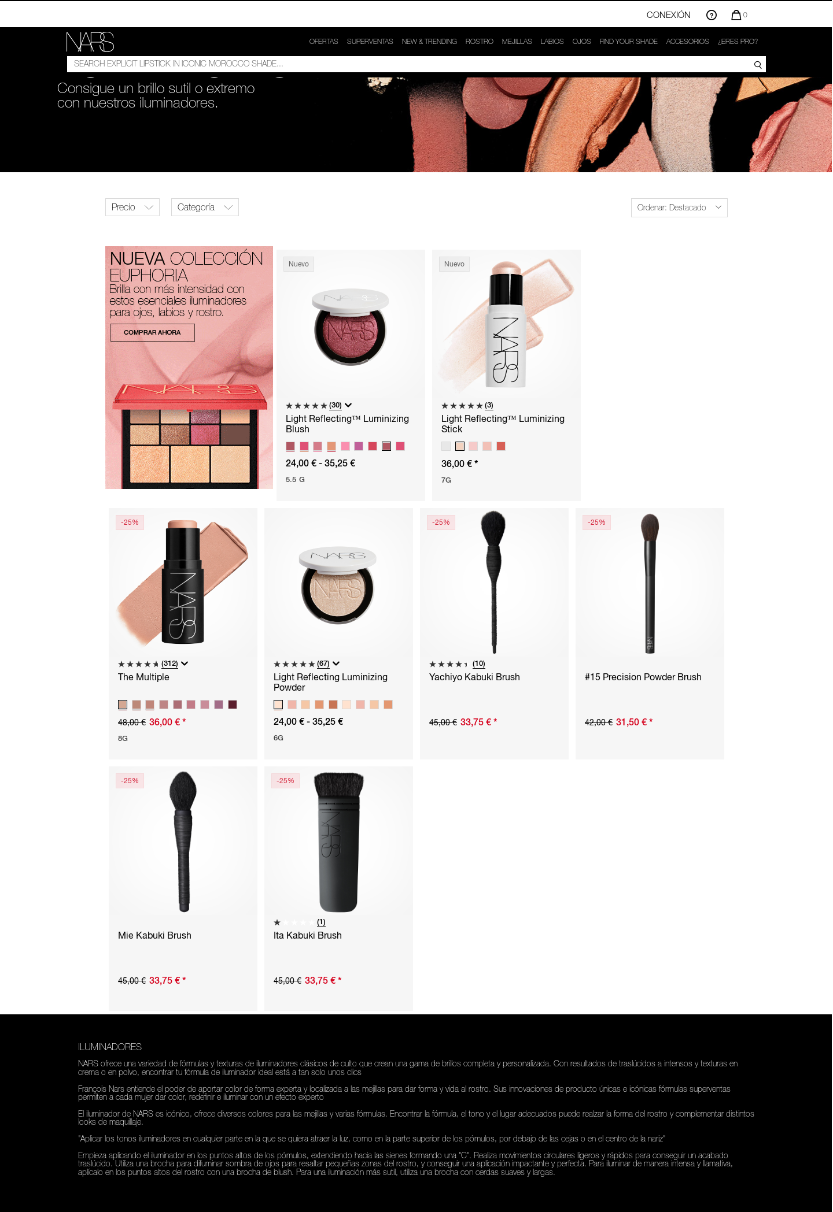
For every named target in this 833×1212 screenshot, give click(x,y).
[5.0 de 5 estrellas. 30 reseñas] (314, 405)
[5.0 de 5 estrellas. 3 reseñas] (467, 405)
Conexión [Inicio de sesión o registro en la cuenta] (669, 14)
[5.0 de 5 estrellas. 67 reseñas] (302, 664)
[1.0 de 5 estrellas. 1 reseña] (300, 922)
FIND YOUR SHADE (629, 42)
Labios (552, 42)
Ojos (582, 42)
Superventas (370, 42)
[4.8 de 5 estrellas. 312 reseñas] (148, 664)
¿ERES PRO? (738, 42)
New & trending (429, 42)
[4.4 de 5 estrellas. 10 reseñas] (457, 664)
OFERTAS (323, 42)
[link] (90, 42)
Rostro (479, 42)
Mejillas (517, 42)
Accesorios (687, 42)
